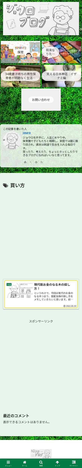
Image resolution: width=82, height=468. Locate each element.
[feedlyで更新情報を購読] (36, 162)
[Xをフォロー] (30, 162)
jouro (27, 132)
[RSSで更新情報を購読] (41, 162)
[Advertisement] (41, 232)
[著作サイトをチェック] (25, 162)
